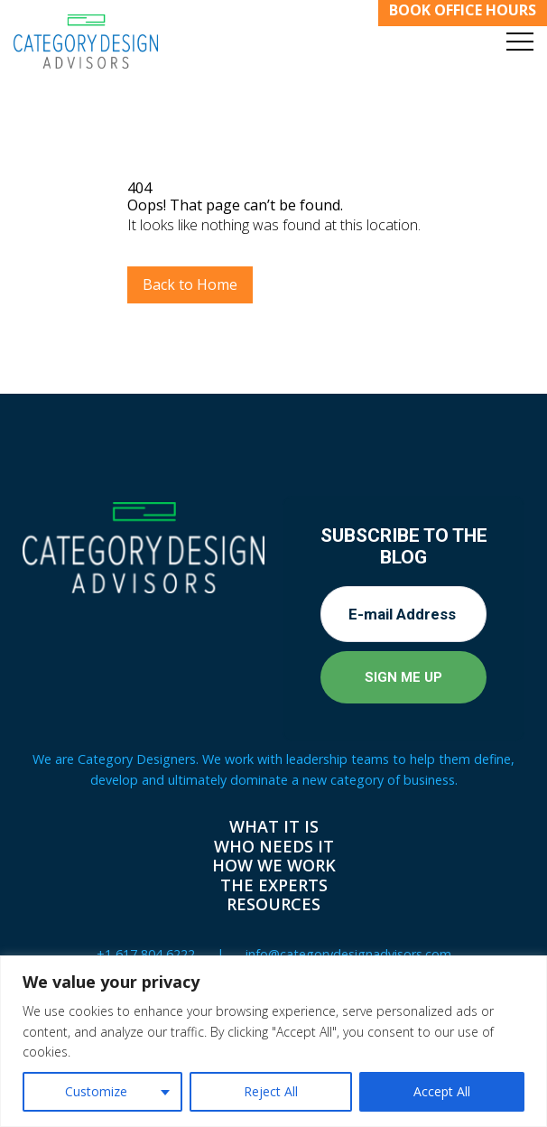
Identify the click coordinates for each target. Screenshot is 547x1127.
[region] (273, 1041)
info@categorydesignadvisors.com (348, 954)
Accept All (441, 1091)
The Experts (274, 885)
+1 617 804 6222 (146, 954)
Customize (96, 1091)
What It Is (274, 826)
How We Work (274, 865)
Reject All (271, 1091)
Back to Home (190, 284)
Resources (273, 904)
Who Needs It (274, 846)
